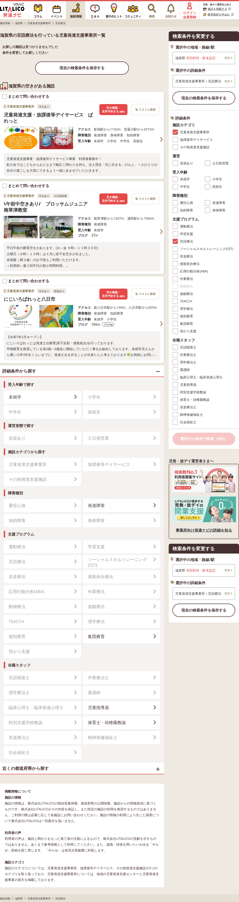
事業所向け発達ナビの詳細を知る (204, 530)
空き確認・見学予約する (113, 109)
